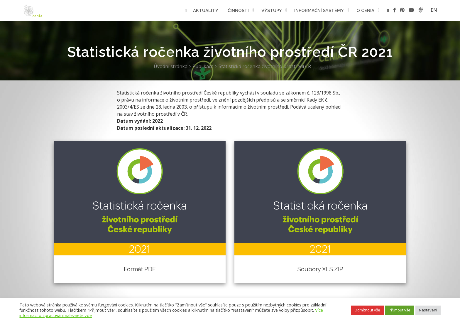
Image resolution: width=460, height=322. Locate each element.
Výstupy (271, 10)
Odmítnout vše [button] (367, 310)
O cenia (365, 10)
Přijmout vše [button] (399, 310)
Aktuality (205, 10)
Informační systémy (319, 10)
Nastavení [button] (428, 310)
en (434, 10)
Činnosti (238, 10)
